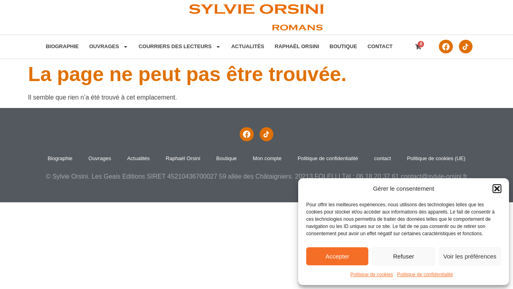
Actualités (247, 46)
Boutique (343, 46)
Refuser (403, 256)
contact (380, 46)
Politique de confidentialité (425, 274)
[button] (497, 189)
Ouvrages (108, 46)
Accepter (337, 256)
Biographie (62, 46)
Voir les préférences (470, 256)
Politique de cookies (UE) (436, 158)
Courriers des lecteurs (180, 46)
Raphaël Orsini (297, 46)
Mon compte (267, 158)
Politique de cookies (371, 274)
